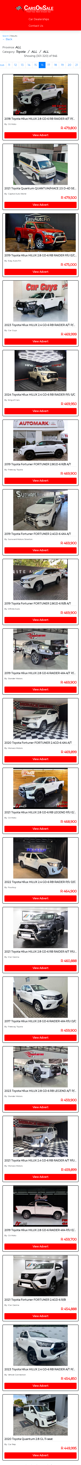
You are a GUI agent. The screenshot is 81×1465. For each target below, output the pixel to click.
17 (48, 65)
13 (22, 65)
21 (76, 65)
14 (29, 65)
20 (69, 65)
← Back (7, 39)
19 (62, 65)
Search (5, 36)
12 (15, 65)
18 (55, 65)
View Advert (40, 135)
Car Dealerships (39, 19)
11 (9, 65)
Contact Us (36, 25)
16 (42, 65)
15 (35, 65)
